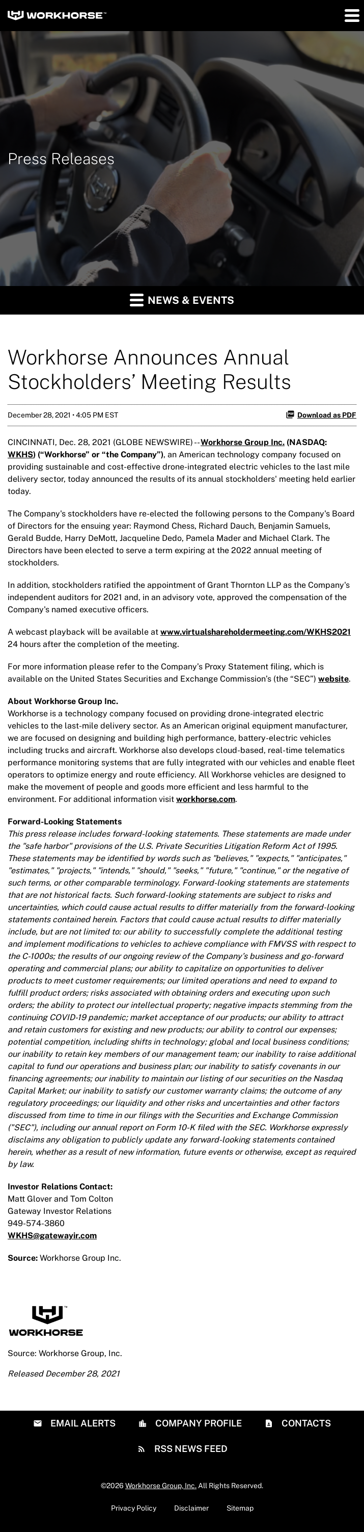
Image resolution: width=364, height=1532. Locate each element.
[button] (351, 15)
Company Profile (197, 1423)
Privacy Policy (133, 1508)
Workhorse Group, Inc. (161, 1486)
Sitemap (240, 1508)
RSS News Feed (190, 1448)
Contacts (305, 1423)
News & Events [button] (182, 299)
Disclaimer (191, 1508)
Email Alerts (82, 1423)
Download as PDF (321, 414)
